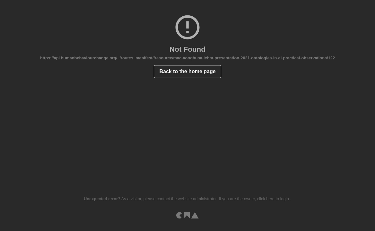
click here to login (273, 198)
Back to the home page (187, 71)
